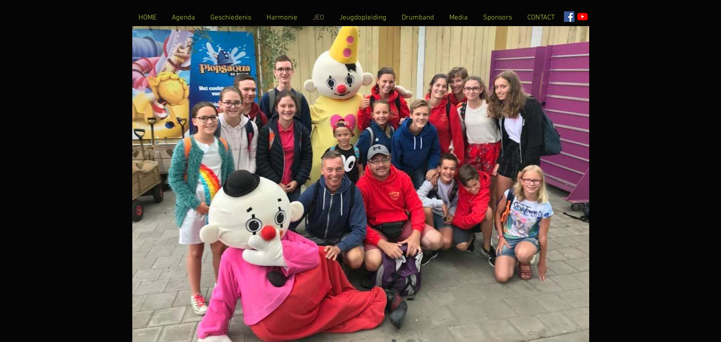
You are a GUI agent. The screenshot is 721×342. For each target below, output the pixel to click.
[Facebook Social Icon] (569, 16)
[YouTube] (582, 16)
